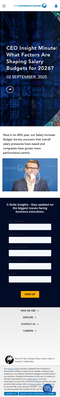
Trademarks (28, 361)
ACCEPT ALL (11, 393)
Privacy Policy (14, 368)
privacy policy (35, 384)
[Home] (30, 6)
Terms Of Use (21, 358)
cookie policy (32, 378)
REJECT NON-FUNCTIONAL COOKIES (37, 393)
